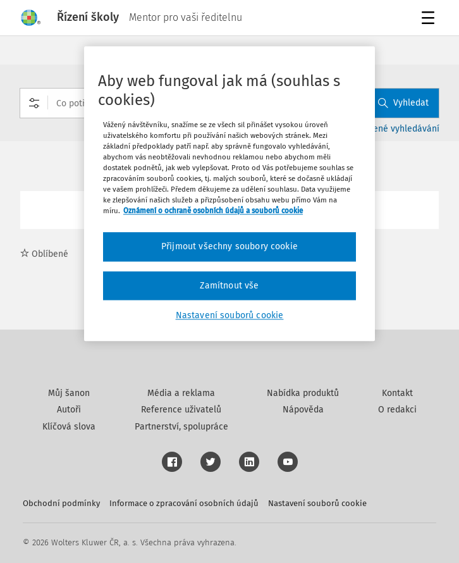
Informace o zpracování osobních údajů (184, 503)
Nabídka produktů (303, 393)
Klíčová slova (68, 426)
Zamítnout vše (229, 285)
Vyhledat (403, 102)
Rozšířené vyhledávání (394, 128)
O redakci (397, 409)
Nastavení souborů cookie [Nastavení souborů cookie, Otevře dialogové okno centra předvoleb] (230, 316)
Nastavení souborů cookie (317, 503)
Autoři (69, 409)
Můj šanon (69, 393)
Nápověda (303, 409)
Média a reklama (181, 393)
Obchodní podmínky (61, 503)
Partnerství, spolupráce (181, 426)
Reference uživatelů (181, 409)
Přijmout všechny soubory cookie (229, 246)
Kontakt (397, 393)
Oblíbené (44, 254)
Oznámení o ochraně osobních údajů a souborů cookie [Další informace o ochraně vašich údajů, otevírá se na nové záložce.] (213, 210)
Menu (430, 19)
